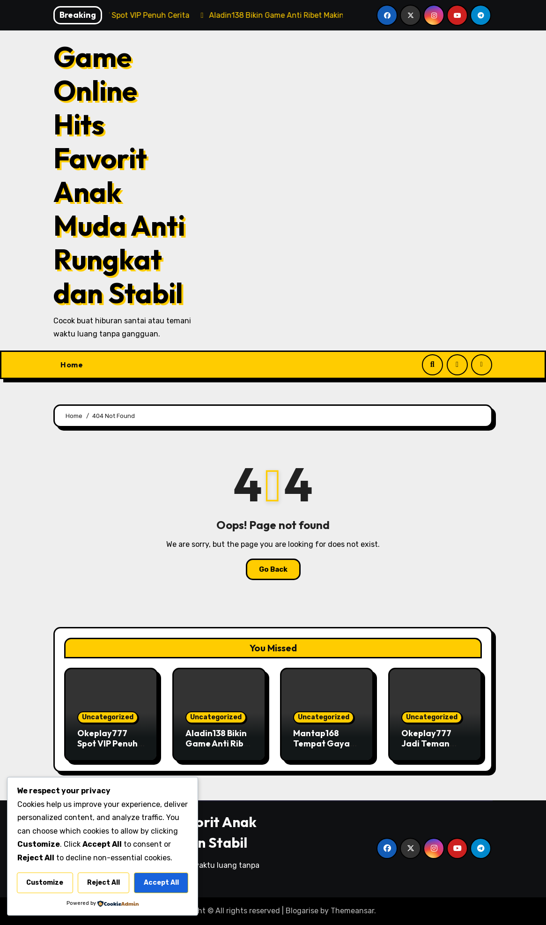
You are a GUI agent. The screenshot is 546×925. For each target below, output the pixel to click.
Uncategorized (107, 717)
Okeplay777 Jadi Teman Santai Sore (426, 743)
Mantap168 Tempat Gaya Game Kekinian (324, 743)
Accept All (161, 883)
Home (71, 364)
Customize (44, 883)
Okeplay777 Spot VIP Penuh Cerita (107, 743)
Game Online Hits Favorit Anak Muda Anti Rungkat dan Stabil (119, 175)
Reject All (103, 883)
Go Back (273, 569)
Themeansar (352, 910)
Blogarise (302, 910)
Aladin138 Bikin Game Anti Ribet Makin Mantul (218, 743)
